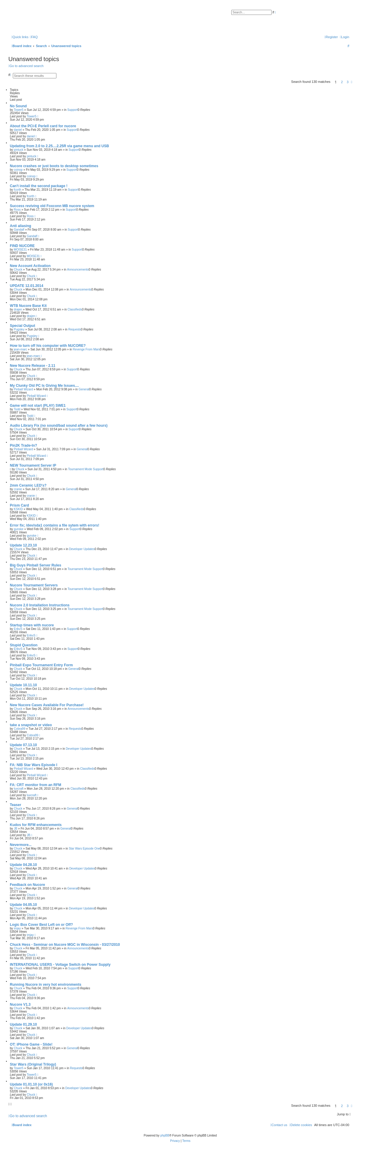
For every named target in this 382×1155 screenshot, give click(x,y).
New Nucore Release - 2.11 (32, 366)
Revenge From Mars (86, 349)
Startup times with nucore (32, 625)
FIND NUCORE (22, 246)
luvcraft (18, 788)
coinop (18, 169)
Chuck (18, 269)
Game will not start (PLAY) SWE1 (38, 405)
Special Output (22, 326)
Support (72, 109)
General (83, 389)
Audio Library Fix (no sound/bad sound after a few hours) (58, 425)
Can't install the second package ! (38, 186)
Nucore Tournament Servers (34, 585)
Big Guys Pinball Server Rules (35, 565)
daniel (18, 129)
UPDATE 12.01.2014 (26, 286)
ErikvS (18, 629)
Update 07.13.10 (23, 745)
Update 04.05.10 (23, 905)
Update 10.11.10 (23, 685)
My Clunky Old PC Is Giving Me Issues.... (44, 386)
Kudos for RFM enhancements (35, 825)
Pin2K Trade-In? (23, 445)
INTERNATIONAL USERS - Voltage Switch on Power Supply (60, 964)
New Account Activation (30, 266)
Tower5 (18, 109)
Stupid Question (24, 645)
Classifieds (74, 309)
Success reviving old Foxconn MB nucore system (52, 206)
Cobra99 (19, 728)
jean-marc (20, 349)
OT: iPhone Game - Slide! (31, 1044)
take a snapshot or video (31, 725)
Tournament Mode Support (85, 469)
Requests (74, 329)
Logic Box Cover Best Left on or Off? (41, 925)
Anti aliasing (20, 226)
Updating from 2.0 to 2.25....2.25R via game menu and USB (59, 146)
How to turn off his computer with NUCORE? (48, 346)
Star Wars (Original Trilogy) (33, 1064)
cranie (18, 489)
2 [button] (342, 82)
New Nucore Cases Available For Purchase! (47, 705)
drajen (18, 309)
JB (15, 828)
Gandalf (19, 229)
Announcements (78, 269)
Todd (17, 409)
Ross (17, 209)
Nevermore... (21, 845)
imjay (17, 928)
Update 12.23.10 (23, 545)
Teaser (15, 805)
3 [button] (348, 82)
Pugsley (19, 329)
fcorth (17, 189)
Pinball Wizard (23, 389)
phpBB (164, 1135)
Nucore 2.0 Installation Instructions (40, 605)
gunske (18, 529)
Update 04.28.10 (23, 865)
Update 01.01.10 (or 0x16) (31, 1084)
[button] (351, 82)
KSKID (18, 509)
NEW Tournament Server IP (33, 465)
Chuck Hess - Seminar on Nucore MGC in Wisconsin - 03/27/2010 (65, 945)
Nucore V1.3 (20, 1004)
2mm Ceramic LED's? (28, 485)
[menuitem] (34, 37)
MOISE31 (20, 249)
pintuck (18, 149)
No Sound (18, 106)
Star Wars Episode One (84, 848)
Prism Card (19, 505)
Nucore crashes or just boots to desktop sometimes (54, 166)
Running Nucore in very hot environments (45, 984)
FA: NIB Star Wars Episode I (33, 765)
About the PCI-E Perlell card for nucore (43, 126)
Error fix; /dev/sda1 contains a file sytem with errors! (54, 525)
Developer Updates (82, 549)
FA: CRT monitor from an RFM (35, 785)
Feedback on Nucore (27, 885)
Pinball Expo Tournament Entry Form (41, 665)
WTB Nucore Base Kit (28, 306)
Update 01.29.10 (23, 1024)
